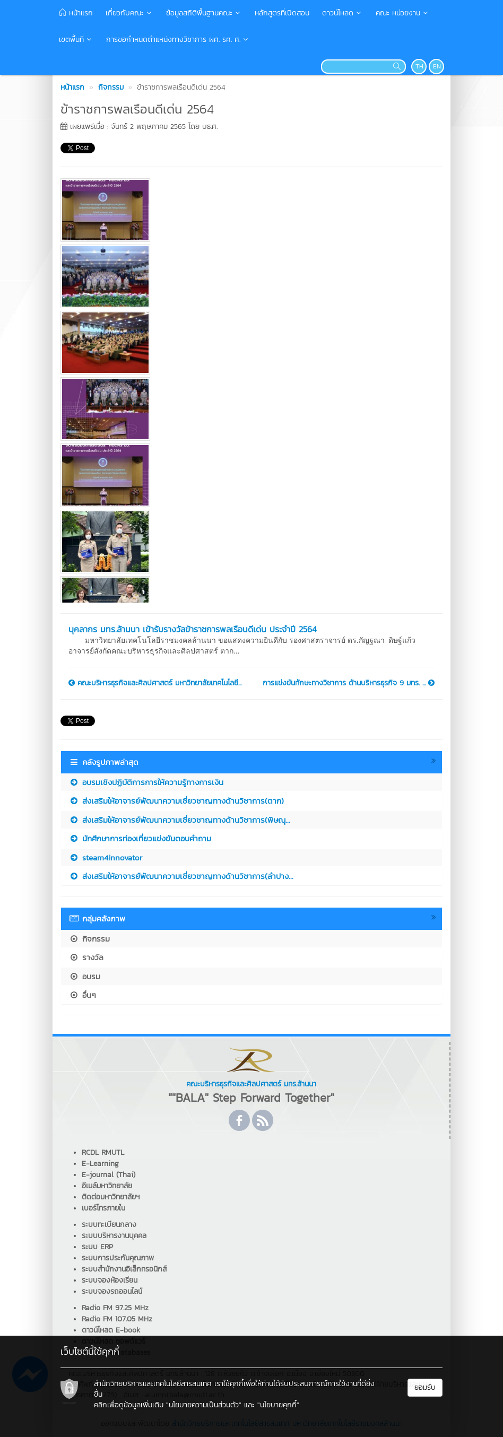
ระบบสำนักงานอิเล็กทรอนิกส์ (124, 1269)
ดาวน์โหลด (342, 13)
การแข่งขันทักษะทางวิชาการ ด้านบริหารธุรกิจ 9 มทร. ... (349, 683)
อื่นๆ (82, 995)
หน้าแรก (76, 13)
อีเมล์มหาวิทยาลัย (107, 1185)
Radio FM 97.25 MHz (115, 1307)
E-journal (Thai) (108, 1174)
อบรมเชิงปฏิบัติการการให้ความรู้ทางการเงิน (146, 782)
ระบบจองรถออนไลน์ (112, 1291)
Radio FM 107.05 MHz (117, 1319)
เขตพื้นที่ (76, 39)
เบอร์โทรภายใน (103, 1208)
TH (419, 66)
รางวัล (86, 957)
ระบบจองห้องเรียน (109, 1280)
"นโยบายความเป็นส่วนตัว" (203, 1404)
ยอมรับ (425, 1387)
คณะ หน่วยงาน (403, 13)
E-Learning (100, 1163)
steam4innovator (105, 857)
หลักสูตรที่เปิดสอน (282, 13)
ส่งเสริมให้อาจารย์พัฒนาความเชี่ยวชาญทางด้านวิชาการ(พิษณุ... (179, 820)
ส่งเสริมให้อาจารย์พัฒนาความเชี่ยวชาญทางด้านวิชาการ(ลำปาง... (181, 876)
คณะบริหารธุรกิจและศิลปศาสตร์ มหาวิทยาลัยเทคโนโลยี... (154, 683)
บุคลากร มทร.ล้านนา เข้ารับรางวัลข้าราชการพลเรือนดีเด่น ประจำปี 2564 (192, 629)
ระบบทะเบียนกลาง (109, 1224)
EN (437, 66)
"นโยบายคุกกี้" (278, 1404)
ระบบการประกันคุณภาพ (118, 1258)
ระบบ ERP (97, 1246)
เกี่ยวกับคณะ (129, 13)
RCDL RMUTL (103, 1152)
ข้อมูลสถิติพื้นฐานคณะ (204, 13)
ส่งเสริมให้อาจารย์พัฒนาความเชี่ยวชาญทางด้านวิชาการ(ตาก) (176, 801)
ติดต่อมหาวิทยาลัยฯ (111, 1197)
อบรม (84, 976)
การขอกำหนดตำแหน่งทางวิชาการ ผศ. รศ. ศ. (178, 39)
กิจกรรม (89, 939)
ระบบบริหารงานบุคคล (114, 1235)
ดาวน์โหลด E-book (111, 1330)
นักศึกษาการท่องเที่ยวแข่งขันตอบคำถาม (140, 838)
